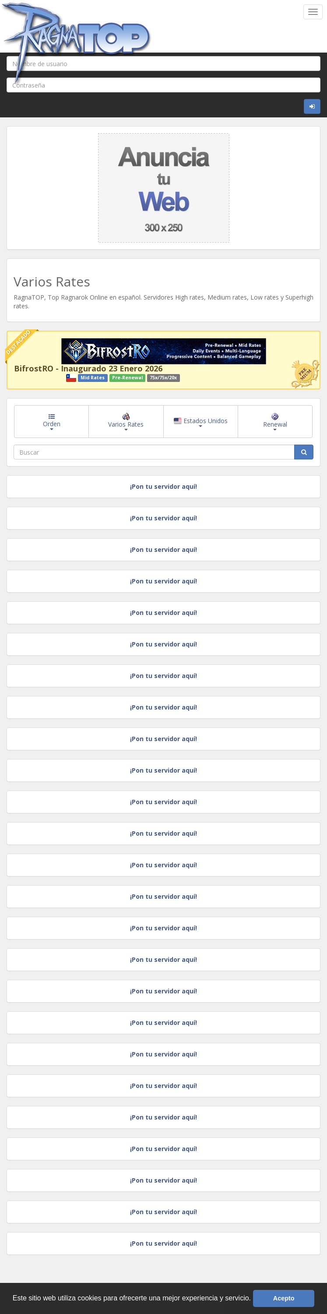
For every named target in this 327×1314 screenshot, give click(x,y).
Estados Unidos (201, 422)
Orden (51, 421)
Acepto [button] (284, 1298)
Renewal (275, 422)
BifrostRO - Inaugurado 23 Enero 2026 (88, 368)
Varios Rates (126, 422)
